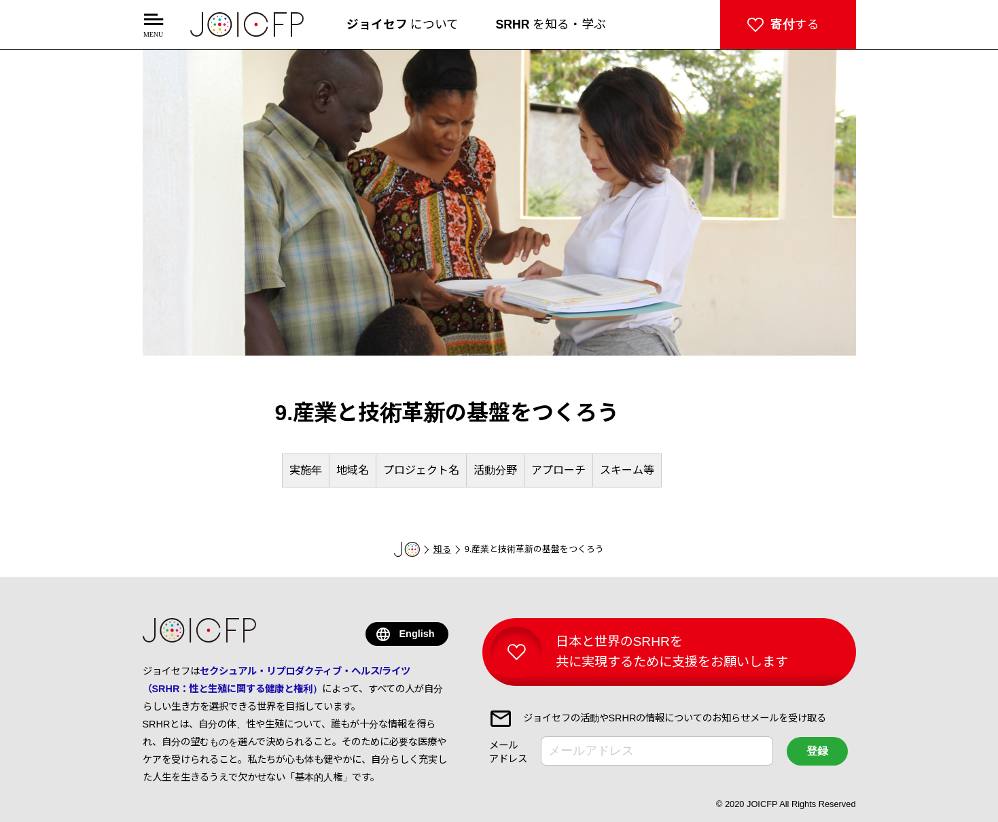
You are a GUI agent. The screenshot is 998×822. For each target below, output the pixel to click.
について (402, 24)
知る (442, 549)
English (417, 633)
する (794, 24)
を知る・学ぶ (551, 24)
